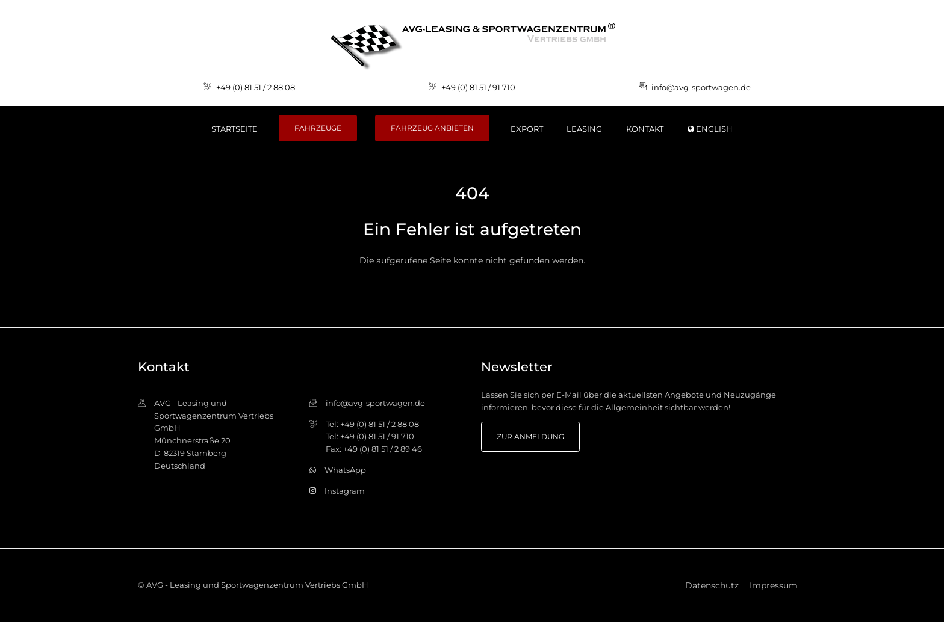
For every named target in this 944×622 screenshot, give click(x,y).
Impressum (774, 585)
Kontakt (644, 129)
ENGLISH (710, 129)
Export (527, 129)
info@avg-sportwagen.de (701, 87)
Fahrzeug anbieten (432, 127)
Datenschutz (712, 585)
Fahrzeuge (317, 127)
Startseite (234, 129)
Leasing (584, 129)
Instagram (344, 491)
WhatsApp (345, 470)
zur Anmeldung (530, 436)
